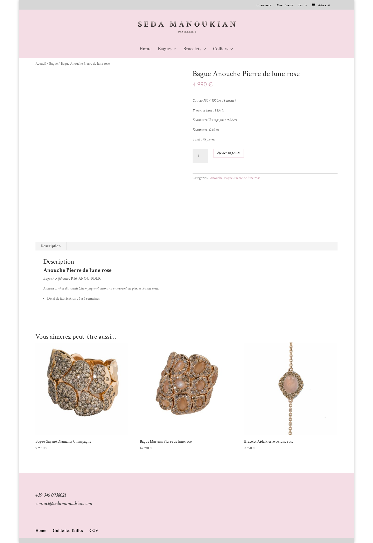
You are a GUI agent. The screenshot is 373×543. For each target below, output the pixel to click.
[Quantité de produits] (200, 156)
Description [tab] (51, 245)
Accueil (40, 63)
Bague (53, 63)
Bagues (165, 49)
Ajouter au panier (228, 153)
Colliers (220, 49)
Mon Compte (285, 5)
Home (145, 49)
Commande (264, 5)
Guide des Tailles (68, 530)
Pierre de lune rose (247, 178)
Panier (302, 5)
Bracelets (192, 49)
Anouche (216, 178)
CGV (94, 530)
